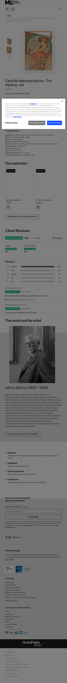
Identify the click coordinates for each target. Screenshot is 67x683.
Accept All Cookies (54, 122)
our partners (33, 103)
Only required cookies (36, 122)
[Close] (62, 101)
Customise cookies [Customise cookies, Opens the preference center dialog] (11, 122)
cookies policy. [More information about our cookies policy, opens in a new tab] (17, 117)
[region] (33, 113)
